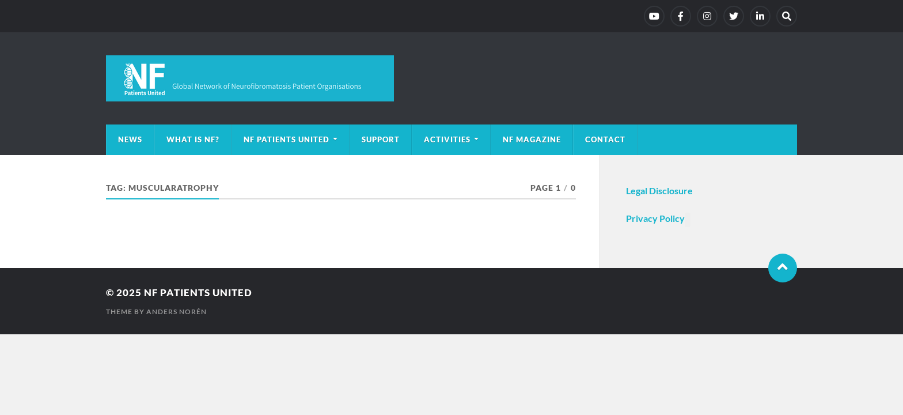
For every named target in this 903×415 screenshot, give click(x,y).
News (130, 139)
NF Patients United (286, 139)
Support (381, 139)
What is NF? (192, 139)
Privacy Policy (655, 218)
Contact (605, 139)
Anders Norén (176, 311)
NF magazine (532, 139)
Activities (447, 139)
